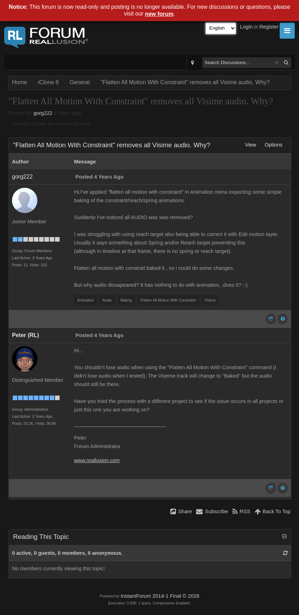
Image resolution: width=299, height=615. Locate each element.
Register (269, 27)
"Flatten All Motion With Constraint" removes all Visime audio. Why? (185, 82)
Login (246, 27)
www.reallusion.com (97, 460)
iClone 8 (48, 82)
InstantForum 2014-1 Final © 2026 (160, 596)
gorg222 (43, 113)
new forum (159, 14)
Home (19, 82)
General (79, 82)
